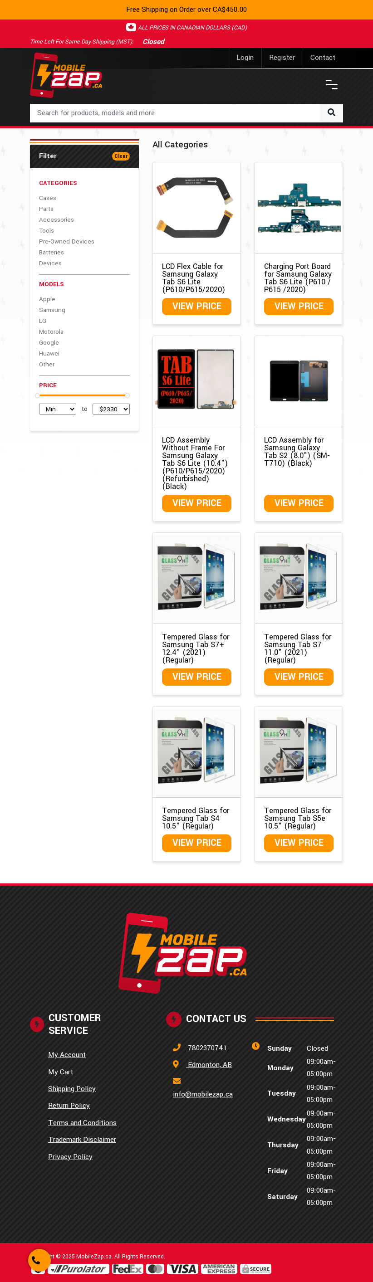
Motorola (51, 331)
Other (46, 364)
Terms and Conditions (82, 1123)
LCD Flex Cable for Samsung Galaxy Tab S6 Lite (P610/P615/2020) (193, 278)
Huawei (49, 353)
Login (245, 58)
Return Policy (69, 1106)
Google (49, 342)
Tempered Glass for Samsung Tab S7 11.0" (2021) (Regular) (297, 648)
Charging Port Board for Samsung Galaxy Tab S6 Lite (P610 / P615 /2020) (298, 278)
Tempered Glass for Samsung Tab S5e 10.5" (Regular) (297, 818)
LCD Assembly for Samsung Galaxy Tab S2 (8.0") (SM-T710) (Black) (297, 451)
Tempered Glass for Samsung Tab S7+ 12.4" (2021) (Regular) (195, 648)
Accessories (56, 219)
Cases (47, 198)
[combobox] (186, 113)
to (85, 409)
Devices (50, 263)
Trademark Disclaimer (82, 1140)
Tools (46, 230)
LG (42, 321)
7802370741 (207, 1048)
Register (282, 58)
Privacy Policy (70, 1157)
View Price (196, 306)
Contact (322, 58)
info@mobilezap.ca (203, 1094)
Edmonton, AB (209, 1065)
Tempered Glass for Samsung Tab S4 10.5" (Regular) (195, 818)
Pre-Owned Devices (66, 241)
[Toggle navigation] (331, 84)
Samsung (52, 310)
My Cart (60, 1072)
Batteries (51, 252)
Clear (121, 156)
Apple (47, 299)
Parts (46, 209)
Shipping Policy (72, 1089)
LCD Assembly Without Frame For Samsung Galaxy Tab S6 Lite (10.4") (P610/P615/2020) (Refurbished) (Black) (195, 463)
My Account (67, 1055)
